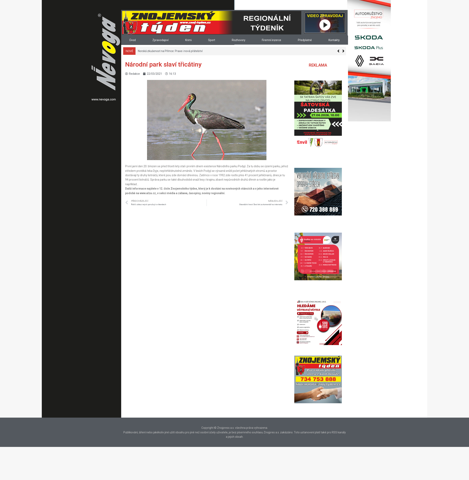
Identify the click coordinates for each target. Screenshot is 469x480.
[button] (343, 51)
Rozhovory (238, 40)
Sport (211, 40)
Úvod (132, 40)
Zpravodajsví (160, 40)
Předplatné (305, 40)
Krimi (188, 40)
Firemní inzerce (271, 40)
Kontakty (334, 40)
